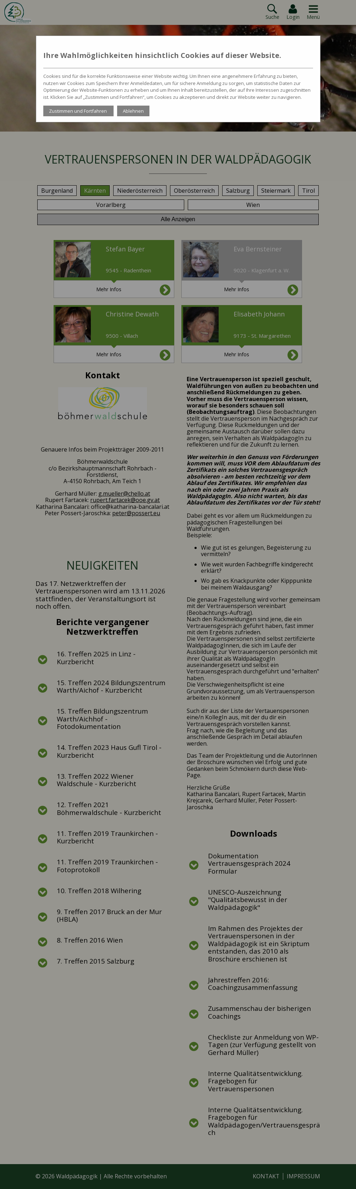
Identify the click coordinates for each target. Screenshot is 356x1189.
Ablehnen (133, 111)
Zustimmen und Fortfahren (78, 111)
